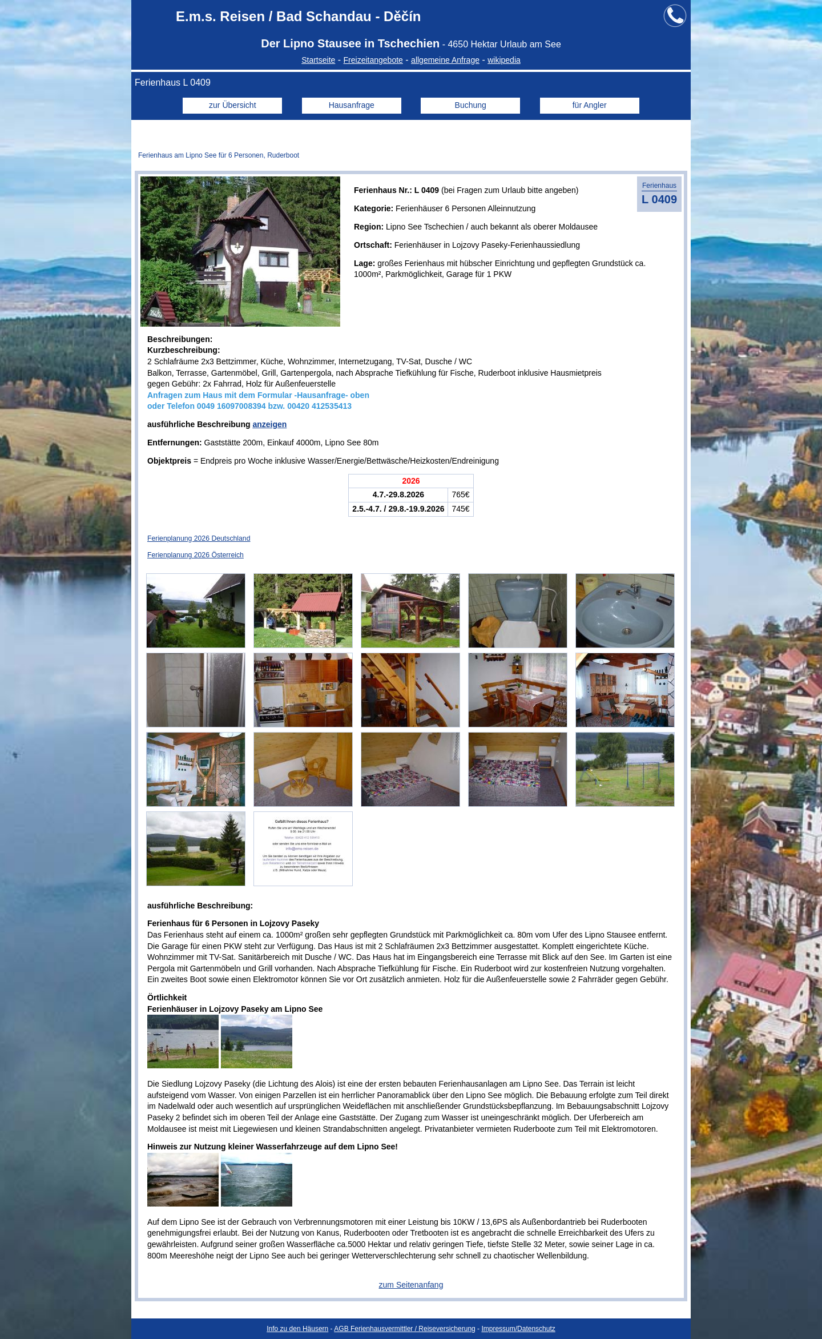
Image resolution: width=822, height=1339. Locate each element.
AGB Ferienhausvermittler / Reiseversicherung (404, 1329)
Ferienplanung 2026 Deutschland (198, 538)
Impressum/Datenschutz (518, 1329)
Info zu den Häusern (297, 1329)
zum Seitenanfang (411, 1284)
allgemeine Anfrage (445, 60)
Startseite (318, 60)
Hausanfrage (351, 105)
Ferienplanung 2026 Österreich (195, 555)
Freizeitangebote (373, 60)
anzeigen (269, 424)
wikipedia (504, 60)
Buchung (470, 105)
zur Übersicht (232, 105)
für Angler (590, 105)
